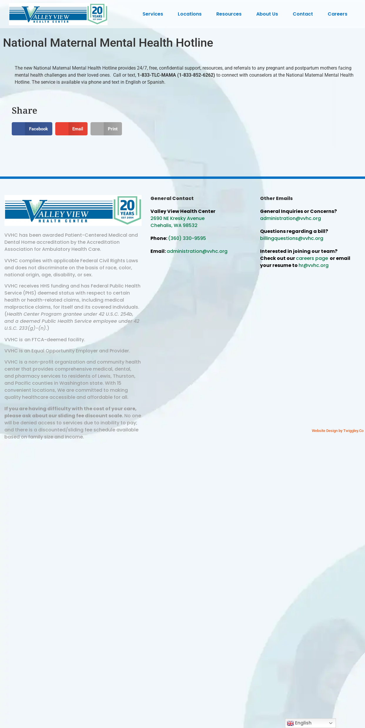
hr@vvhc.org (314, 265)
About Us (268, 14)
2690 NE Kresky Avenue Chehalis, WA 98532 (177, 222)
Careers (339, 14)
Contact (304, 14)
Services (154, 14)
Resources (230, 14)
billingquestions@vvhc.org (291, 238)
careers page (312, 258)
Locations (191, 14)
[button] (32, 128)
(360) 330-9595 (187, 238)
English (299, 723)
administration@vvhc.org (197, 251)
